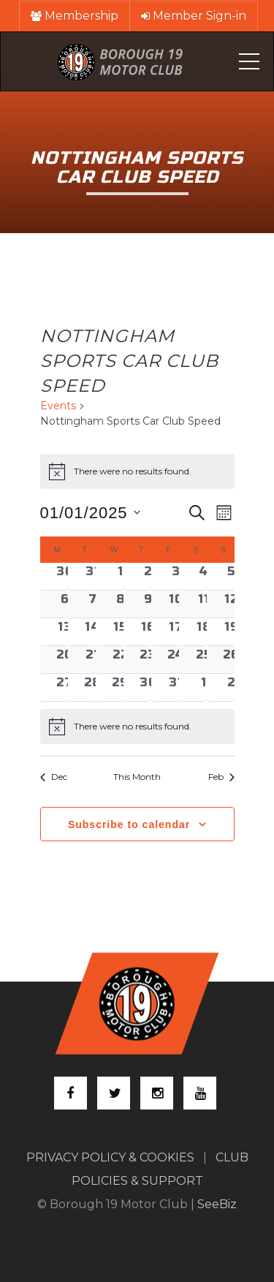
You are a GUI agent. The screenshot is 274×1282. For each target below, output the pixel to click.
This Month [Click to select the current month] (137, 776)
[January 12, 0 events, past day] (232, 604)
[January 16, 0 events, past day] (148, 631)
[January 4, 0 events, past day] (204, 576)
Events (58, 405)
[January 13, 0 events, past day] (65, 631)
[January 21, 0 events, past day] (93, 659)
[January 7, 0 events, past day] (93, 604)
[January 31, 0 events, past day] (176, 687)
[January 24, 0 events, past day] (176, 659)
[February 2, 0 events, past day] (232, 687)
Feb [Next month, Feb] (221, 776)
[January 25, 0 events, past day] (204, 659)
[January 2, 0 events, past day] (148, 576)
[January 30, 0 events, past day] (148, 687)
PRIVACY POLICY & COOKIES (110, 1157)
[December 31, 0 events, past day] (93, 576)
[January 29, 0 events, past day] (120, 687)
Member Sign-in (193, 16)
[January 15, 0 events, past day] (120, 631)
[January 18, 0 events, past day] (204, 631)
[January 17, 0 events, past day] (176, 631)
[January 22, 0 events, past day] (120, 659)
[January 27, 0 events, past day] (65, 687)
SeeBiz (217, 1204)
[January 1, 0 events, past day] (120, 576)
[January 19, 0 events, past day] (232, 631)
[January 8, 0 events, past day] (120, 604)
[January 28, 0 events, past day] (93, 687)
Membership (74, 16)
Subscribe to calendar (129, 824)
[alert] (137, 726)
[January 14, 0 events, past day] (93, 631)
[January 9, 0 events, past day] (148, 604)
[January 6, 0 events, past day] (65, 604)
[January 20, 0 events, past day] (65, 659)
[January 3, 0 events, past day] (176, 576)
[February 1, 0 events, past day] (204, 687)
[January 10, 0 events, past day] (176, 604)
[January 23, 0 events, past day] (148, 659)
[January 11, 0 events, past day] (204, 604)
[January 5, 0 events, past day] (232, 576)
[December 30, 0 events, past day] (65, 576)
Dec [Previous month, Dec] (53, 776)
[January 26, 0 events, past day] (232, 659)
